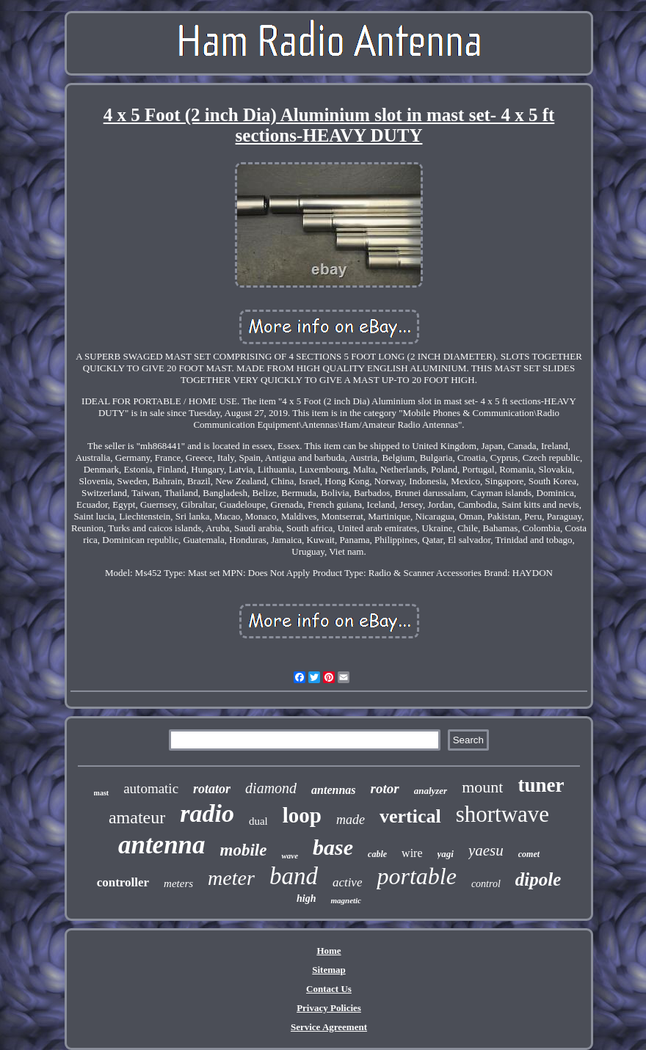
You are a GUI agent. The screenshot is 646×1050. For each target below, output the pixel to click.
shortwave (502, 814)
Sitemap (329, 969)
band (293, 876)
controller (123, 882)
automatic (150, 788)
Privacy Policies (329, 1007)
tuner (541, 785)
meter (231, 878)
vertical (410, 816)
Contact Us (329, 988)
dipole (538, 879)
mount (482, 787)
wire (412, 853)
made (350, 819)
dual (258, 821)
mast (101, 793)
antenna (162, 845)
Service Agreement (329, 1026)
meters (178, 883)
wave (289, 855)
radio (207, 813)
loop (302, 815)
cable (377, 854)
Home (328, 950)
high (306, 898)
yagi (446, 853)
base (333, 847)
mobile (243, 850)
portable (416, 876)
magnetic (345, 900)
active (348, 882)
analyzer (431, 790)
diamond (271, 788)
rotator (212, 788)
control (486, 883)
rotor (385, 788)
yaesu (486, 850)
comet (529, 854)
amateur (137, 817)
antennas (333, 790)
